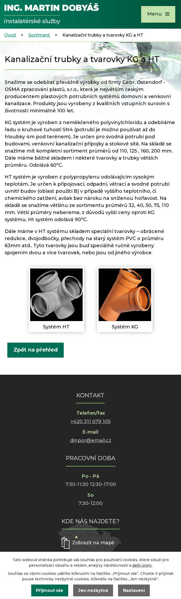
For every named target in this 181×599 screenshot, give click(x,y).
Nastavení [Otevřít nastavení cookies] (134, 590)
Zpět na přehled (36, 350)
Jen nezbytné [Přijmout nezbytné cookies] (93, 590)
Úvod (10, 35)
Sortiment (39, 35)
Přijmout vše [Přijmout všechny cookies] (49, 590)
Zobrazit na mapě (93, 543)
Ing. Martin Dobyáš (51, 15)
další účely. (142, 565)
